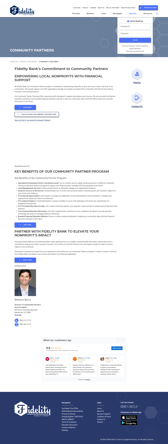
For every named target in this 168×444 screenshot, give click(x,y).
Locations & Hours (104, 417)
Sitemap (65, 430)
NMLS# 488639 (68, 419)
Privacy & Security (68, 414)
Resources (148, 13)
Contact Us (137, 106)
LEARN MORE (27, 107)
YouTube (134, 406)
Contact (85, 8)
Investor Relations (128, 8)
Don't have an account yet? (135, 51)
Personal (76, 13)
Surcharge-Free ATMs (70, 408)
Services (132, 13)
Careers (93, 8)
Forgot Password (135, 48)
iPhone (129, 417)
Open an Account (150, 7)
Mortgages (117, 13)
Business (90, 13)
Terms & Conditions (69, 422)
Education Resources (70, 425)
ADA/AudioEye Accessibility (72, 411)
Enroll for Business (142, 46)
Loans (103, 13)
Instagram (131, 406)
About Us (101, 8)
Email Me (18, 315)
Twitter (127, 406)
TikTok (136, 406)
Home (99, 408)
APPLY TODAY (27, 260)
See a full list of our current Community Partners (32, 120)
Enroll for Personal (128, 46)
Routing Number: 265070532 (72, 417)
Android (129, 422)
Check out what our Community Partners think (38, 114)
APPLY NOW (27, 225)
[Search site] (157, 13)
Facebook (125, 406)
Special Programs (112, 8)
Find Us (137, 82)
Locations (76, 8)
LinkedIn (122, 406)
